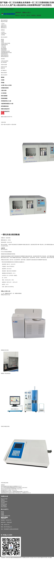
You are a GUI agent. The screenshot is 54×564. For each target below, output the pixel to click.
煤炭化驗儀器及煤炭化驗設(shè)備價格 (9, 486)
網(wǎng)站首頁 (4, 20)
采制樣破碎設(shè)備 (5, 51)
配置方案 (3, 68)
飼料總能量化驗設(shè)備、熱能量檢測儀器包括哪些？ (12, 491)
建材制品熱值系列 (4, 56)
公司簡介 (3, 23)
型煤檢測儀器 (4, 49)
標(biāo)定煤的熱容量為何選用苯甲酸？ (9, 488)
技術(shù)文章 (4, 66)
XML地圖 (50, 557)
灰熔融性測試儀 (4, 44)
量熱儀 (2, 39)
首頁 (2, 124)
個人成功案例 (4, 62)
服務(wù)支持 (3, 26)
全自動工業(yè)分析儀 (5, 43)
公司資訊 (3, 32)
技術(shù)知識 (4, 64)
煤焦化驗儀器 (4, 48)
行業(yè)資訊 (3, 33)
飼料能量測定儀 (4, 53)
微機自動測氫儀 (18, 293)
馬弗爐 (2, 42)
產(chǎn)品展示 (4, 37)
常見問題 (3, 34)
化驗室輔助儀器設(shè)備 (6, 52)
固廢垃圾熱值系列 (4, 55)
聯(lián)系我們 (10, 9)
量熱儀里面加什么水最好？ (6, 490)
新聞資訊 (3, 30)
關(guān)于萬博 (4, 9)
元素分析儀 (3, 46)
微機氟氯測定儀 (8, 293)
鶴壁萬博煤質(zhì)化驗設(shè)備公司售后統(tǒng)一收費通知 (13, 492)
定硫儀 (2, 40)
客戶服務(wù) (3, 70)
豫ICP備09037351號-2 (43, 557)
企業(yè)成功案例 (4, 61)
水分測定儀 (3, 47)
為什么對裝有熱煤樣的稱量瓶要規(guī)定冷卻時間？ (11, 487)
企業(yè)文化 (3, 25)
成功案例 (3, 58)
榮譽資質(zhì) (4, 27)
